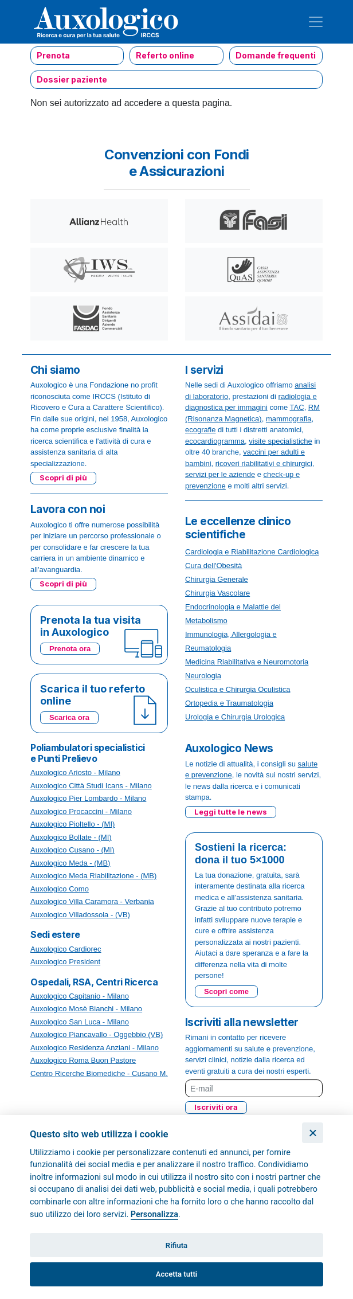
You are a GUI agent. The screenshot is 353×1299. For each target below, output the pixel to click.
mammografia (288, 418)
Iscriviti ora (216, 1107)
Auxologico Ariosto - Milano (75, 772)
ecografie (200, 429)
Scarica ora (69, 717)
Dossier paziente (72, 79)
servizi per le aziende (220, 474)
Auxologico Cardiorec (65, 949)
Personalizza (154, 1214)
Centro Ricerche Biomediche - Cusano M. (99, 1073)
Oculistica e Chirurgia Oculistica (238, 689)
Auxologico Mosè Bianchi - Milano (86, 1008)
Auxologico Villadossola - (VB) (80, 914)
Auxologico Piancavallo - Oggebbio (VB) (96, 1034)
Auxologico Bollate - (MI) (71, 837)
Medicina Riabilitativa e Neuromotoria (246, 662)
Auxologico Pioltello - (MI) (72, 824)
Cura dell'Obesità (213, 565)
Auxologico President (65, 961)
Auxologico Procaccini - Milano (81, 811)
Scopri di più (63, 477)
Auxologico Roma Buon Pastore (83, 1060)
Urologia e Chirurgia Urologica (235, 717)
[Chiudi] (312, 1133)
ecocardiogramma (215, 441)
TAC (297, 407)
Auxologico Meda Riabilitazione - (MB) (93, 875)
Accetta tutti (177, 1274)
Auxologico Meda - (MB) (70, 863)
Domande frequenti (276, 55)
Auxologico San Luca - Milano (79, 1022)
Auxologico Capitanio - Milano (79, 996)
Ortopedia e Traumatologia (229, 703)
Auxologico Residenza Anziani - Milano (94, 1047)
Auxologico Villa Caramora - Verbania (92, 901)
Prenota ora (70, 648)
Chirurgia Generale (216, 579)
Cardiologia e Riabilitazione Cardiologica (252, 551)
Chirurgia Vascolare (217, 593)
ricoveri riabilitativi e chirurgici (263, 463)
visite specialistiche (280, 441)
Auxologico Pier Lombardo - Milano (88, 798)
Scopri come (226, 991)
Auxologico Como (59, 889)
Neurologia (203, 675)
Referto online (165, 55)
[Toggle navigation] (315, 22)
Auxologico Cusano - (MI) (72, 850)
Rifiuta (176, 1245)
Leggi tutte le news (230, 811)
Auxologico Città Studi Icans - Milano (91, 785)
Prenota (53, 55)
